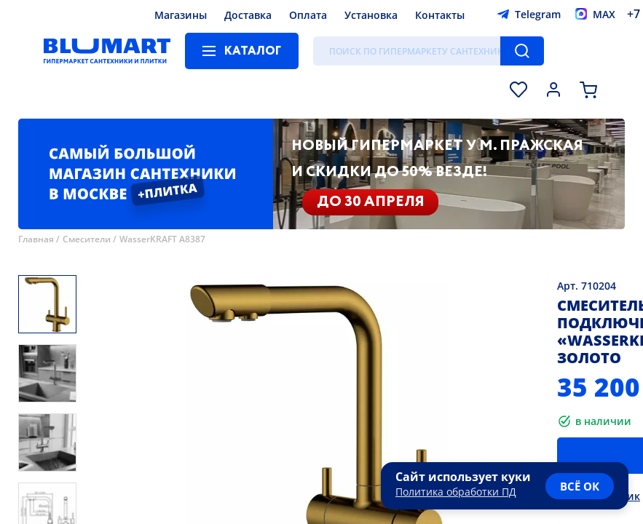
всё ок (579, 486)
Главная (36, 239)
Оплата (308, 15)
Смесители (87, 239)
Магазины (180, 15)
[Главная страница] (107, 51)
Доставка (248, 15)
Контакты (440, 15)
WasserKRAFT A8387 (162, 239)
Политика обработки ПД (455, 492)
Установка (371, 15)
